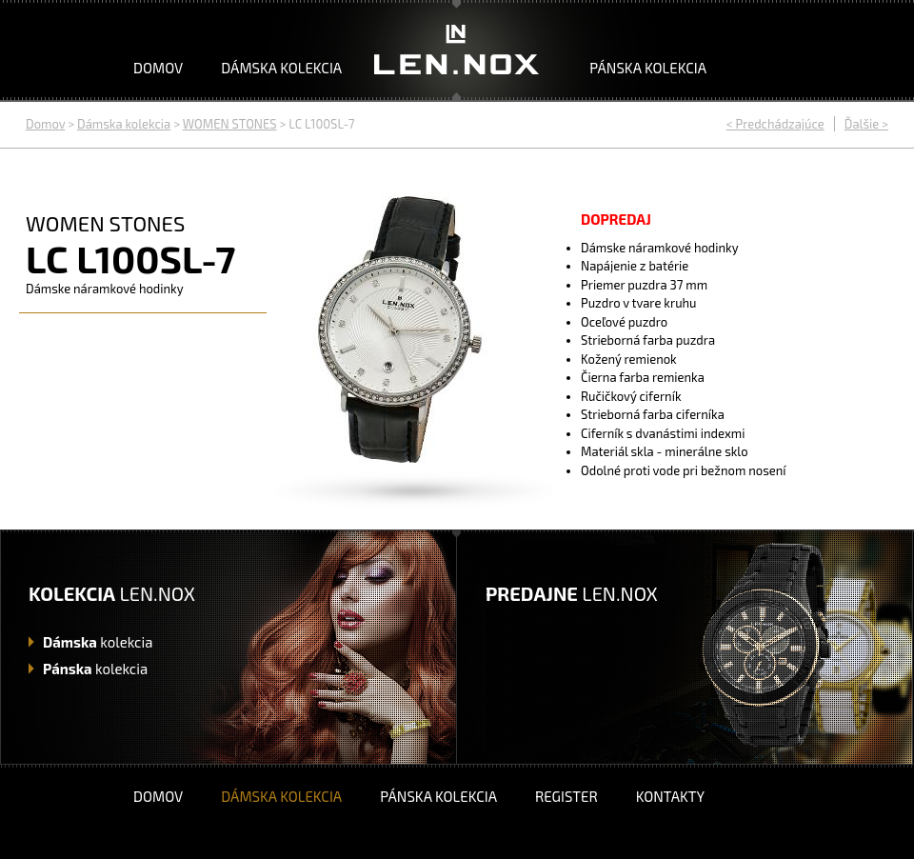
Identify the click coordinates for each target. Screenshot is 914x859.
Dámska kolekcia (281, 67)
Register (566, 796)
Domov (158, 67)
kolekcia (97, 641)
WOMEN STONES (230, 123)
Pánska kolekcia (647, 67)
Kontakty (670, 796)
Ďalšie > (866, 123)
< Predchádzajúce (775, 123)
